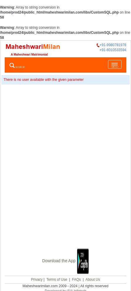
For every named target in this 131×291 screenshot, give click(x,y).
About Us (92, 279)
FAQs (76, 279)
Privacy (36, 279)
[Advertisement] (65, 166)
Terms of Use (56, 279)
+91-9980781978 (111, 45)
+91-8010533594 (113, 50)
